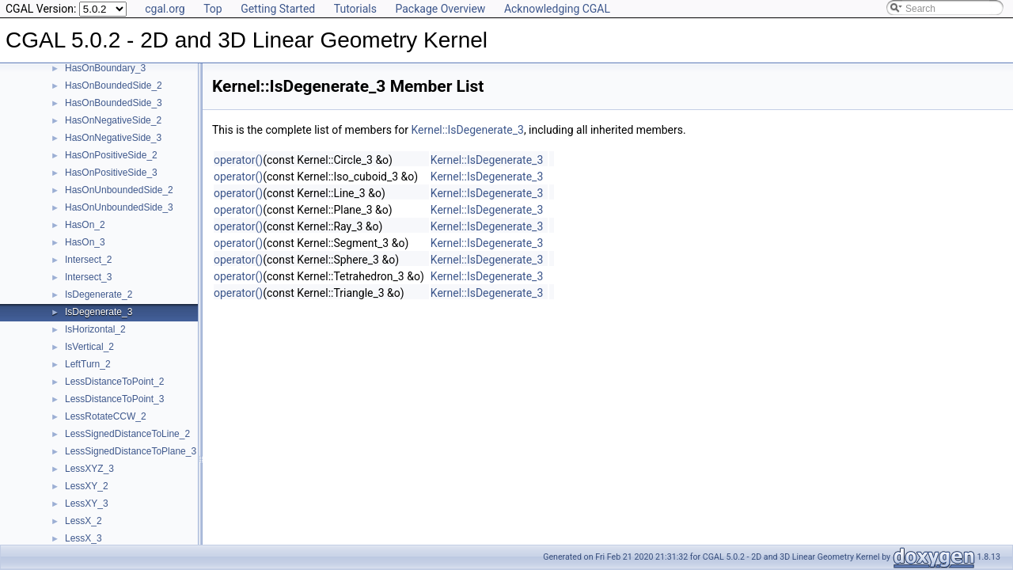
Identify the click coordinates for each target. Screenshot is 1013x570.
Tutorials (355, 8)
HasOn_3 (85, 242)
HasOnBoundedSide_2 (113, 85)
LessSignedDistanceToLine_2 (127, 433)
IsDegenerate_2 (98, 294)
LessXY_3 (86, 503)
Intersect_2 (88, 259)
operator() (238, 160)
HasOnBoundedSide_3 (113, 102)
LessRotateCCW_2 (105, 416)
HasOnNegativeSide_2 (113, 120)
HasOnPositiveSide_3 (111, 172)
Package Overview (440, 8)
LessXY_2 (86, 486)
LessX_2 (83, 520)
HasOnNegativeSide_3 (113, 137)
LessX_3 (83, 538)
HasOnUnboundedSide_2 (119, 190)
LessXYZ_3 (89, 468)
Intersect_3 (88, 277)
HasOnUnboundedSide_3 (119, 207)
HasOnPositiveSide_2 (111, 155)
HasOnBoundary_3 (105, 68)
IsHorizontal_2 (95, 329)
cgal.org (164, 8)
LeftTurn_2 (88, 364)
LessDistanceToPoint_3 (114, 399)
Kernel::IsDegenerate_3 (467, 130)
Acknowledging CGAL (557, 8)
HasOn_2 (85, 224)
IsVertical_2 (89, 346)
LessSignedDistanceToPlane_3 (130, 451)
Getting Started (278, 8)
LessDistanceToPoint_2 (114, 381)
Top (212, 8)
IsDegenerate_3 (98, 311)
